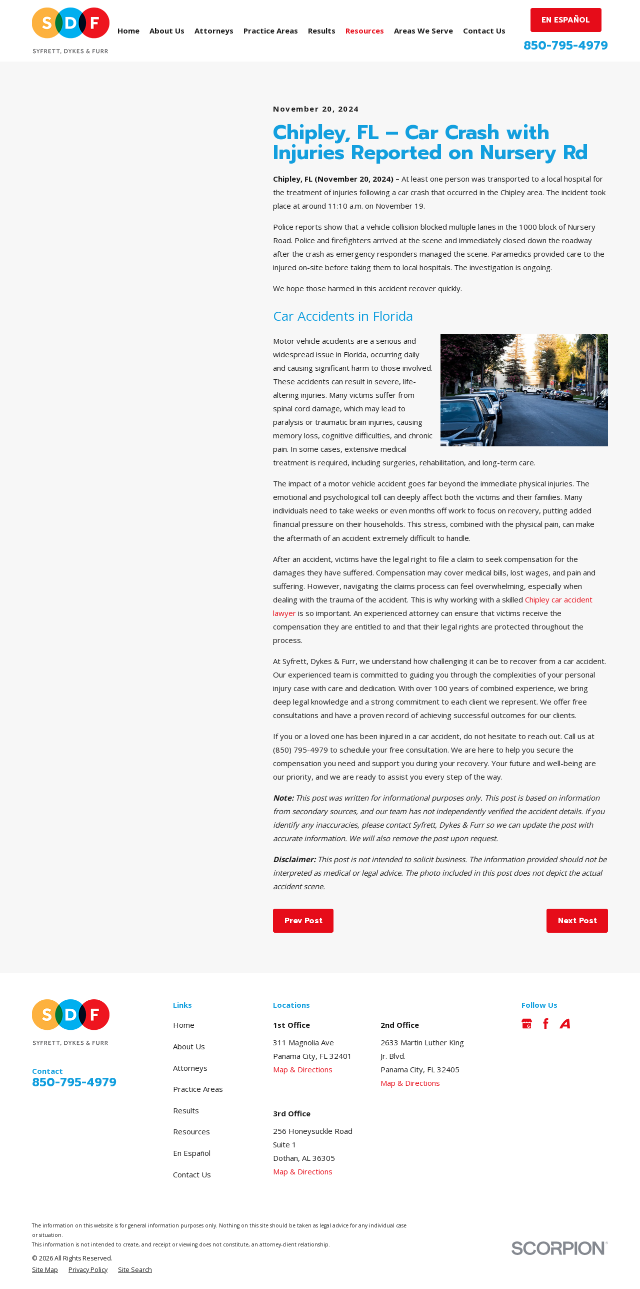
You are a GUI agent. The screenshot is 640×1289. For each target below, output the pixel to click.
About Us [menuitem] (167, 31)
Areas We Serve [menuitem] (423, 31)
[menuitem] (45, 1270)
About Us (189, 1046)
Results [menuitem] (322, 31)
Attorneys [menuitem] (214, 31)
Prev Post (303, 920)
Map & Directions (302, 1069)
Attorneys (190, 1068)
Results (186, 1110)
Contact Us (192, 1174)
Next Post (577, 920)
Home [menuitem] (129, 31)
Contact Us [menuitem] (484, 31)
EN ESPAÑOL (566, 20)
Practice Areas (198, 1089)
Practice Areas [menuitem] (271, 31)
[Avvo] (565, 1023)
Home (183, 1025)
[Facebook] (545, 1023)
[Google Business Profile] (527, 1023)
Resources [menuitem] (365, 31)
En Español (191, 1153)
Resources (191, 1131)
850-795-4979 (566, 46)
